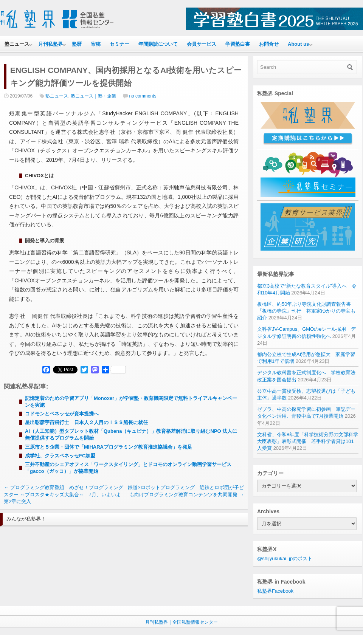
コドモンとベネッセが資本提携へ (62, 414)
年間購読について (158, 44)
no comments (142, 96)
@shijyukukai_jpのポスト (284, 558)
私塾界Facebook (275, 591)
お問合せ (269, 44)
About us (298, 44)
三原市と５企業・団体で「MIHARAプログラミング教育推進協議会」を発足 (108, 447)
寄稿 (96, 44)
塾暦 (77, 44)
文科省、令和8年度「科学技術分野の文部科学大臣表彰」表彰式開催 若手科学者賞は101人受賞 (307, 441)
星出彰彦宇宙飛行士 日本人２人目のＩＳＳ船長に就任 (86, 422)
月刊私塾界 (50, 44)
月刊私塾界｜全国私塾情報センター (181, 622)
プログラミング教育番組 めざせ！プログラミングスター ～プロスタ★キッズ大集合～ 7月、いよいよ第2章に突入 (63, 494)
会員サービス (201, 44)
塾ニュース (17, 44)
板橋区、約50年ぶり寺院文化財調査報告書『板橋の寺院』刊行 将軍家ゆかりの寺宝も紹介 (306, 311)
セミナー (119, 44)
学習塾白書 (237, 44)
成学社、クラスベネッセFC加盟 (60, 455)
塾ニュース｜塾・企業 (93, 96)
